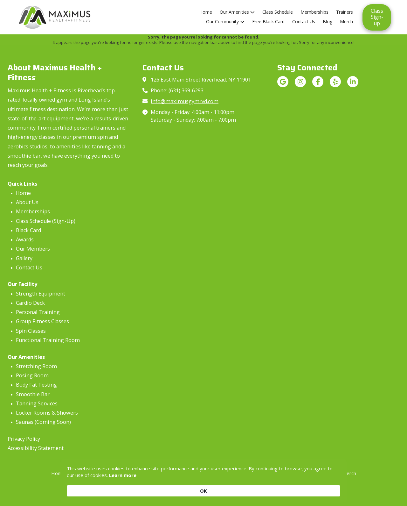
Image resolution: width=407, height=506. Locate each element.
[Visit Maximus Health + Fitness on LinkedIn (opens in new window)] (352, 81)
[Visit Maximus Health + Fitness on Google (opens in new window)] (282, 81)
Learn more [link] (143, 490)
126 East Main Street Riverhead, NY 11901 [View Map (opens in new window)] (201, 79)
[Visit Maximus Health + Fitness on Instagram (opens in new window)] (300, 81)
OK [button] (330, 487)
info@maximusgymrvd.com (184, 101)
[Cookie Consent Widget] (203, 487)
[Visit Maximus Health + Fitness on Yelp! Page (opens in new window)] (335, 81)
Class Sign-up (377, 17)
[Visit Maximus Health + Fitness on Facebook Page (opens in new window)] (317, 81)
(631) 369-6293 (186, 90)
